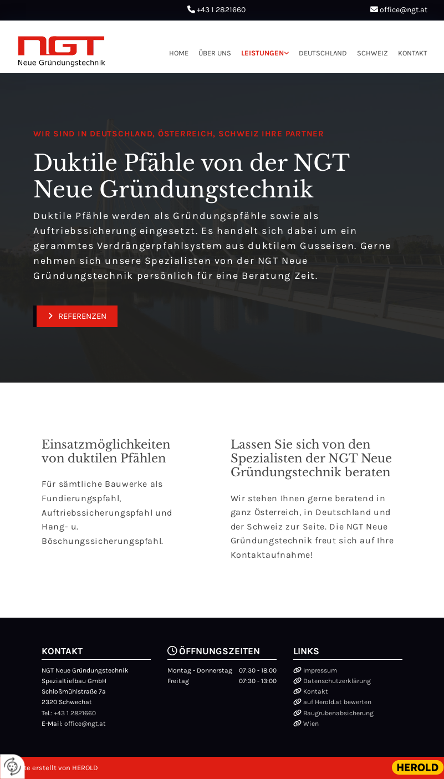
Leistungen (262, 53)
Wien (311, 723)
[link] (260, 53)
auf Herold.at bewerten (337, 702)
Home (178, 53)
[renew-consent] (12, 766)
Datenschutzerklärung (337, 681)
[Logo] (62, 51)
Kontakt (412, 53)
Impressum (320, 670)
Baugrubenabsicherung (338, 713)
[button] (75, 316)
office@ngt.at (403, 9)
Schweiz (372, 53)
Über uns (214, 53)
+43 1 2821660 (221, 9)
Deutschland (323, 53)
